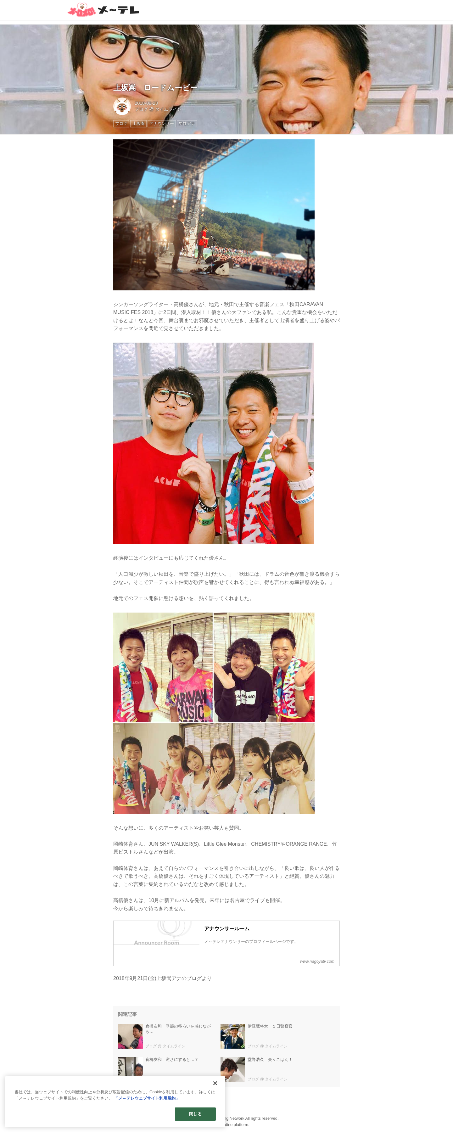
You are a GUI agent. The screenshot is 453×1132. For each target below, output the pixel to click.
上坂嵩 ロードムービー (155, 87)
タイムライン (168, 109)
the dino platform (233, 1124)
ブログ (141, 109)
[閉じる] (215, 1083)
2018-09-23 (146, 103)
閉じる (195, 1114)
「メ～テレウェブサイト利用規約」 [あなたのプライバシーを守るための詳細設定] (147, 1098)
